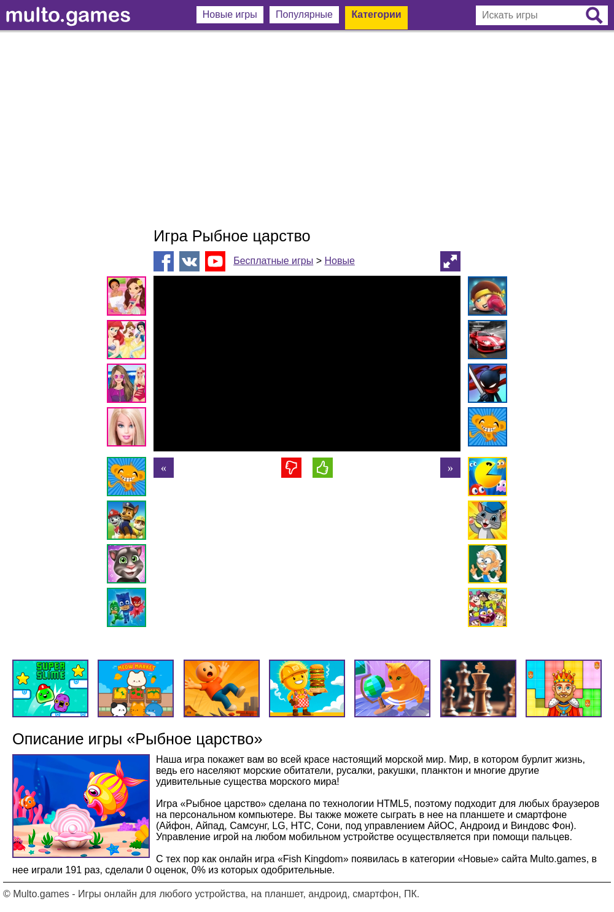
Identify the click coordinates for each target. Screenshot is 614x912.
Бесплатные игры (273, 260)
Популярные (304, 14)
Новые (339, 260)
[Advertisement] (307, 129)
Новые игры (230, 14)
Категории (376, 14)
